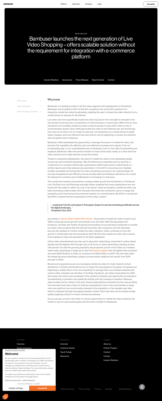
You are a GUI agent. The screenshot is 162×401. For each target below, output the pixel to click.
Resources (64, 356)
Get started (151, 4)
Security (108, 389)
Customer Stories (67, 348)
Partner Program (110, 348)
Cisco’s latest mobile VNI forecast (76, 218)
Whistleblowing (125, 389)
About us (107, 344)
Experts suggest (100, 250)
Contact (107, 352)
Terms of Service (67, 389)
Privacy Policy (84, 389)
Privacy (98, 389)
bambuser (8, 4)
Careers (107, 356)
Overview (21, 344)
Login (99, 4)
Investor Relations (111, 360)
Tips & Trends (65, 352)
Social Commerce (24, 348)
